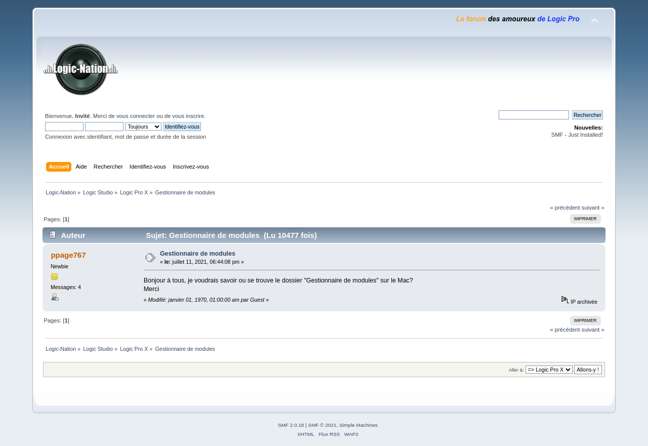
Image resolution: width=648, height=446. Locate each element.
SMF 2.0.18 (291, 425)
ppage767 (68, 255)
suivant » (593, 208)
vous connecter (135, 116)
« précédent (565, 208)
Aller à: (516, 370)
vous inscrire (188, 116)
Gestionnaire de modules (197, 253)
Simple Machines (358, 425)
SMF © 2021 (322, 425)
